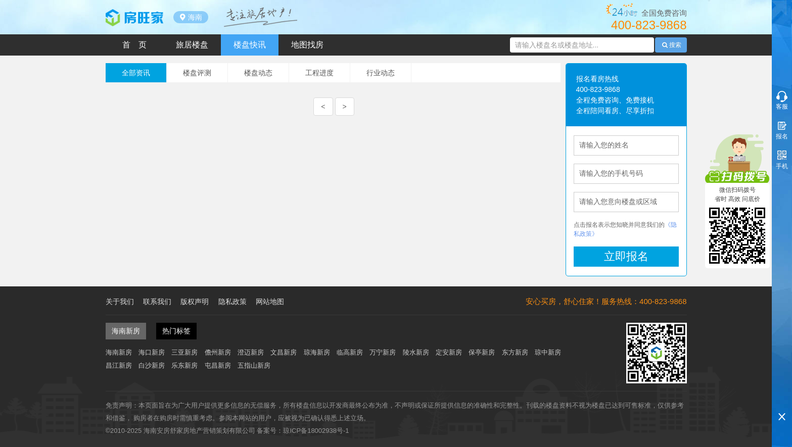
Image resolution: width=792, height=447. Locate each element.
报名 (782, 136)
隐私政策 (232, 301)
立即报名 (626, 256)
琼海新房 (317, 352)
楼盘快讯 (250, 44)
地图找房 (307, 44)
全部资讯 (136, 73)
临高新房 (350, 352)
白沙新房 (151, 365)
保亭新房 (482, 352)
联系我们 (157, 301)
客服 (782, 106)
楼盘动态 (258, 73)
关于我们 (120, 301)
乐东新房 (184, 365)
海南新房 (119, 352)
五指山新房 (254, 365)
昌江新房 (119, 365)
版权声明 (194, 301)
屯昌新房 (218, 365)
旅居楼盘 (192, 44)
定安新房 (449, 352)
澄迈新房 (251, 352)
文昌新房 (283, 352)
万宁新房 (382, 352)
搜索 (670, 45)
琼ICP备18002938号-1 (316, 430)
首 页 (134, 44)
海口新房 (151, 352)
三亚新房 (184, 352)
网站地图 (270, 301)
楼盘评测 (197, 73)
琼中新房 (548, 352)
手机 (782, 166)
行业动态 (380, 73)
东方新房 (515, 352)
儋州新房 (218, 352)
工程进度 (319, 73)
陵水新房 (416, 352)
